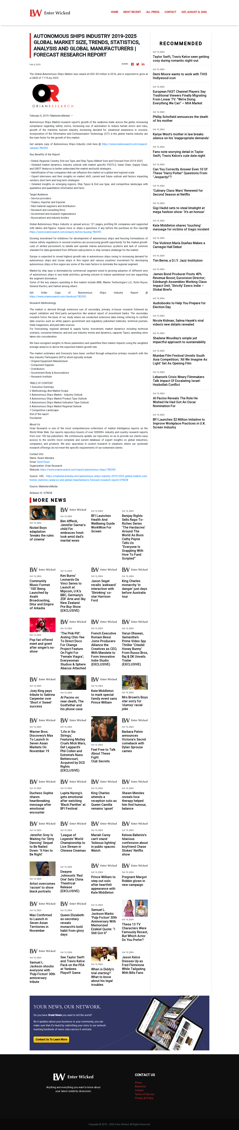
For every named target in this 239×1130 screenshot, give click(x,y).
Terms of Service (144, 1094)
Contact (139, 1090)
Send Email (43, 461)
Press (138, 1082)
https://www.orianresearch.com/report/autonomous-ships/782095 (78, 469)
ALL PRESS (152, 12)
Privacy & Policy (144, 1098)
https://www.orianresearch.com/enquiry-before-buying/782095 (65, 231)
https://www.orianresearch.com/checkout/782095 (58, 296)
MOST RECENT (132, 12)
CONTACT (170, 12)
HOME (114, 12)
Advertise (140, 1086)
